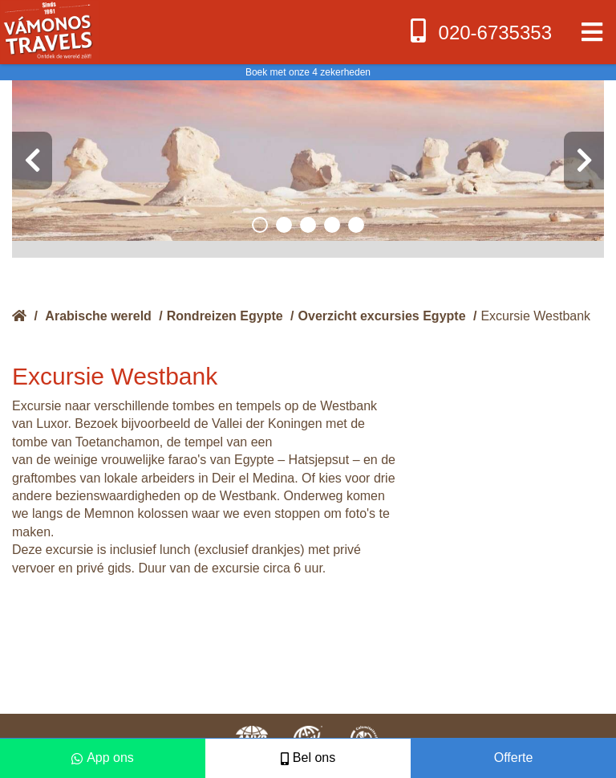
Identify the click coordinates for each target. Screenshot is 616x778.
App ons (102, 757)
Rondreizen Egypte (225, 316)
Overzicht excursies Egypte (382, 316)
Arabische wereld (98, 316)
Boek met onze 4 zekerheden (308, 72)
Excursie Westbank (535, 316)
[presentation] (32, 160)
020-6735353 (479, 30)
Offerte (513, 757)
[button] (260, 225)
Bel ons (308, 757)
